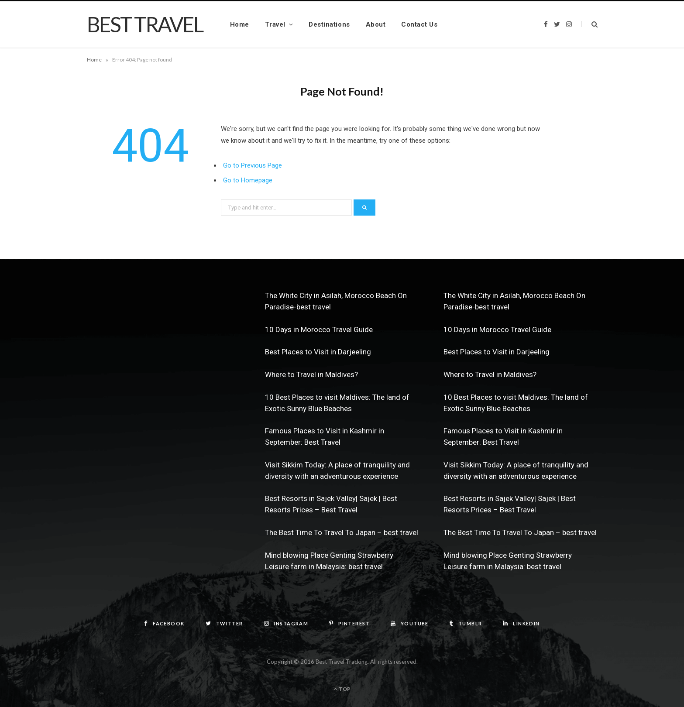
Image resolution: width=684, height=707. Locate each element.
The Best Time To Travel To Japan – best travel (341, 532)
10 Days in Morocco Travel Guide (319, 329)
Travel (275, 24)
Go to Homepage (247, 180)
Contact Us (419, 24)
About (376, 24)
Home (239, 24)
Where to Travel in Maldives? (311, 374)
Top (342, 689)
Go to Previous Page (252, 165)
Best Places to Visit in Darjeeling (318, 351)
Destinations (329, 24)
